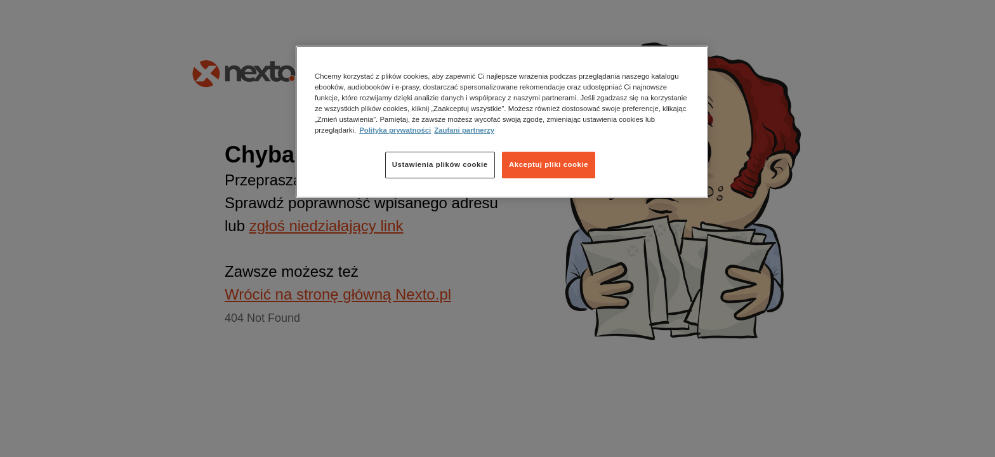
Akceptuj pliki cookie (548, 164)
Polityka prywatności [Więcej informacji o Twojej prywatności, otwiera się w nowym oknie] (395, 130)
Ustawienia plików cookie (440, 164)
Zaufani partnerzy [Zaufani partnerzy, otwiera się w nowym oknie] (464, 130)
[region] (502, 122)
